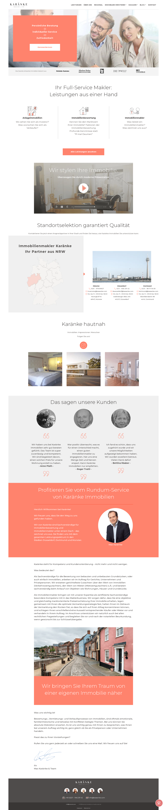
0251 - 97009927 (97, 288)
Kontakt (152, 5)
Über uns (88, 5)
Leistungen (76, 5)
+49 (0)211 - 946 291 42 (72, 798)
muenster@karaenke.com (97, 291)
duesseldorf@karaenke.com (123, 291)
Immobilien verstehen (115, 5)
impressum (79, 808)
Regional (98, 5)
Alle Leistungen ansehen (83, 152)
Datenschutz (87, 808)
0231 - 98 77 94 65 (148, 288)
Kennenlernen (45, 47)
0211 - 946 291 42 (123, 288)
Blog (142, 5)
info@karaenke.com (95, 798)
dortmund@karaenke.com (148, 291)
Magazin (132, 5)
